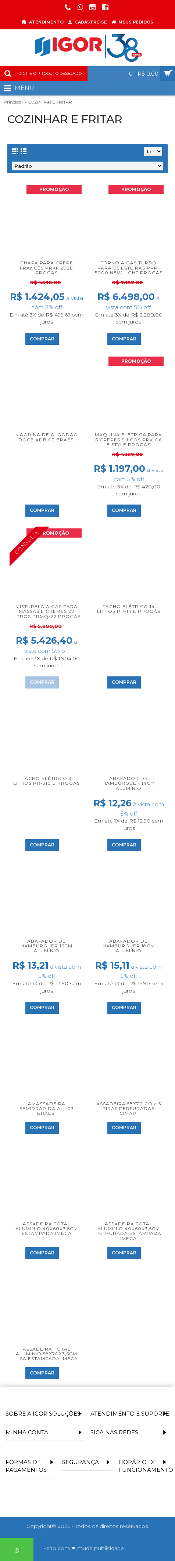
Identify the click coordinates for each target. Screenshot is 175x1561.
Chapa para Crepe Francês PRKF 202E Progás (46, 267)
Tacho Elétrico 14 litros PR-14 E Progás (128, 609)
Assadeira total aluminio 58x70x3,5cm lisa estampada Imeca (46, 1353)
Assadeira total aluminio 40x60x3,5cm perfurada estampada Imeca (128, 1231)
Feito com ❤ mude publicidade (83, 1548)
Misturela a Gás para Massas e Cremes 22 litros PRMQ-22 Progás (46, 611)
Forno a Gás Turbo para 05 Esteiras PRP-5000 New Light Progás (128, 267)
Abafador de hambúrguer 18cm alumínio (129, 945)
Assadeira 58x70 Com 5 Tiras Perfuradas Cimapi (128, 1108)
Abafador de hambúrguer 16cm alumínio (46, 945)
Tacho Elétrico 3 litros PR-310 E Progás (46, 781)
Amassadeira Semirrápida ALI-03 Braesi (46, 1108)
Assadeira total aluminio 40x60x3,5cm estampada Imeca (46, 1228)
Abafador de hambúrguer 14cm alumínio (129, 783)
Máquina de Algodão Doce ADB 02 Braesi (46, 437)
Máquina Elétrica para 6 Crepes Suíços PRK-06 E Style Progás (128, 439)
